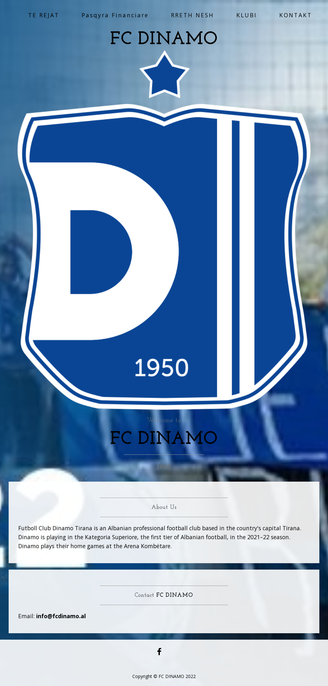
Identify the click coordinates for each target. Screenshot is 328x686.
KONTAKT (295, 15)
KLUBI (246, 15)
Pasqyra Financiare (115, 15)
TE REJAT (43, 15)
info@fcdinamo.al (61, 616)
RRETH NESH (192, 15)
